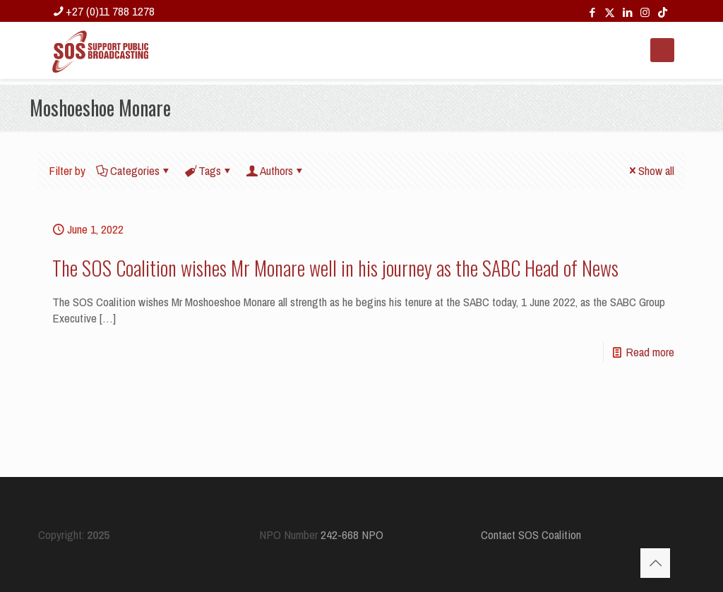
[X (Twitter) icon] (609, 12)
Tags (208, 170)
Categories (134, 170)
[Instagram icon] (645, 12)
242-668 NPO (352, 534)
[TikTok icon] (662, 12)
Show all (650, 170)
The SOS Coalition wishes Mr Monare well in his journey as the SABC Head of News (335, 267)
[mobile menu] (662, 50)
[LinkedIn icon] (627, 12)
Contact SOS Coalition (531, 534)
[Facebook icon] (592, 12)
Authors (275, 170)
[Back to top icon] (655, 563)
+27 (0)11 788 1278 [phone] (110, 11)
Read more (650, 352)
